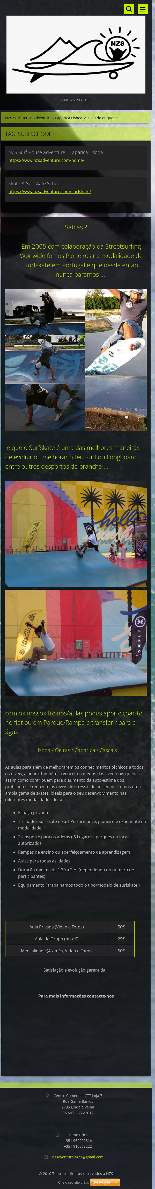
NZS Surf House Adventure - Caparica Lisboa (43, 117)
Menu (143, 9)
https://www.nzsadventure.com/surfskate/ (50, 191)
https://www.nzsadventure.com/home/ (46, 160)
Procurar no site (129, 9)
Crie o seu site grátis (73, 1182)
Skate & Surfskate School (35, 183)
